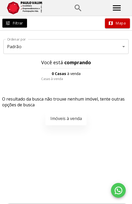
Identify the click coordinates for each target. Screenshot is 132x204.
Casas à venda (52, 79)
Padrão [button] (14, 46)
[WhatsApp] (118, 190)
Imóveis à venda (66, 118)
